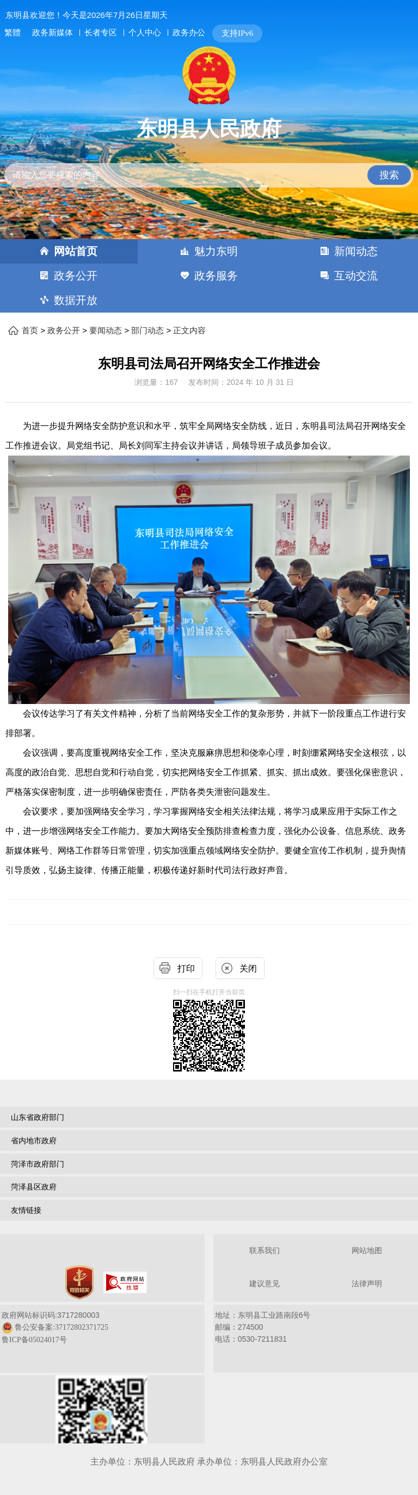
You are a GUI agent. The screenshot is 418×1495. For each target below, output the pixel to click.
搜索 (389, 175)
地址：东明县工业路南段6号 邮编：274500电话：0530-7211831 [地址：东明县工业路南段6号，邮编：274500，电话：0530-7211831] (263, 1327)
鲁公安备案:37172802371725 (61, 1327)
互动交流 (356, 276)
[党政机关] (79, 1282)
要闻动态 (105, 330)
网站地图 (367, 1251)
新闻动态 (356, 251)
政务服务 (216, 276)
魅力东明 (216, 251)
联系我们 (264, 1251)
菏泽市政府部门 (37, 1164)
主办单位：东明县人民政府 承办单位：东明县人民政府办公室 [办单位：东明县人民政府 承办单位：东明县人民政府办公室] (209, 1461)
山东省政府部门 (37, 1117)
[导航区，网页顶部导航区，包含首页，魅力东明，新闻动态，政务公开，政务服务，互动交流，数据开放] (209, 276)
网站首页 (75, 251)
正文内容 (189, 330)
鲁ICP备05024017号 (34, 1340)
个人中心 (144, 32)
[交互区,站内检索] (209, 166)
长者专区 (100, 32)
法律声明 (367, 1284)
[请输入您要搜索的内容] (209, 175)
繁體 (12, 32)
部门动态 (147, 330)
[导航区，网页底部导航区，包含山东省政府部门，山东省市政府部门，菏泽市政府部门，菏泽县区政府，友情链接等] (209, 1165)
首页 (30, 330)
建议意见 (264, 1284)
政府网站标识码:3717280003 (55, 1327)
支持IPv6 (237, 33)
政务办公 (189, 32)
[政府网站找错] (125, 1282)
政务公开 (75, 276)
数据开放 (75, 300)
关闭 (248, 968)
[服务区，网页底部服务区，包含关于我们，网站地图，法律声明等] (209, 1340)
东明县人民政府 (209, 128)
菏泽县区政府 (34, 1186)
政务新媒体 (52, 32)
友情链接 (26, 1210)
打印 (186, 968)
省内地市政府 (34, 1140)
